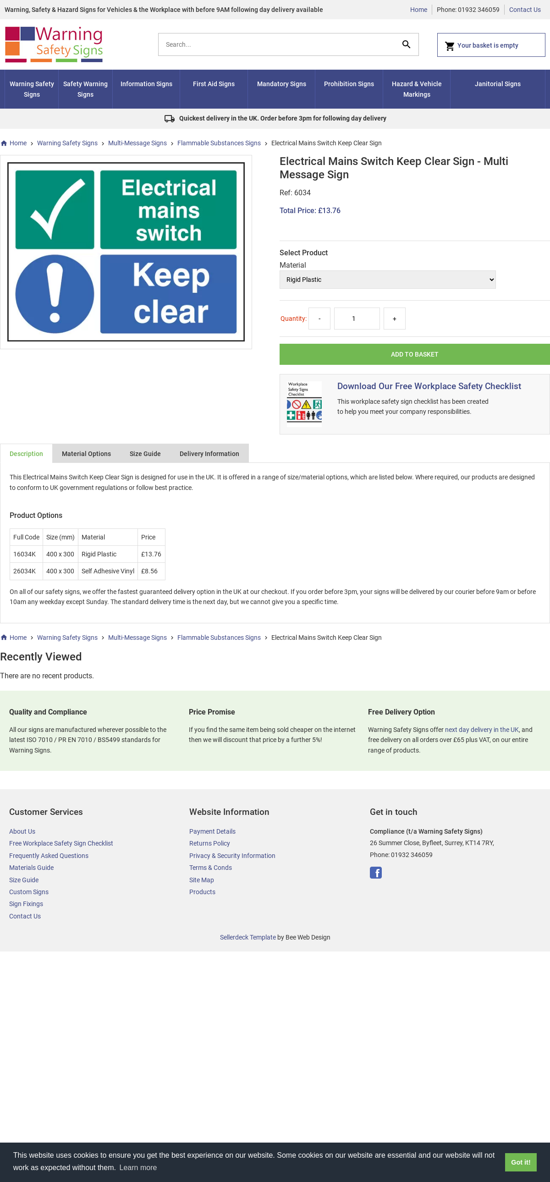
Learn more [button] (138, 1167)
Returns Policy (209, 843)
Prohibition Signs (349, 84)
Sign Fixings (26, 903)
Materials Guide (31, 867)
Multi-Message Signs (137, 143)
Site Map (201, 880)
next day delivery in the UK (482, 729)
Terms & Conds (210, 867)
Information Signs (146, 84)
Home (418, 9)
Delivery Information (209, 453)
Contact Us (525, 9)
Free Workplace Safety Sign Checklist (61, 843)
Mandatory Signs (281, 84)
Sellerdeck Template (248, 937)
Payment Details (212, 831)
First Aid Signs (214, 84)
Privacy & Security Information (232, 855)
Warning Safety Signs (32, 89)
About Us (22, 831)
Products (202, 892)
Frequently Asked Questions (48, 855)
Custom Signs (29, 892)
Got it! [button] (520, 1162)
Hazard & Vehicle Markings (417, 89)
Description (26, 453)
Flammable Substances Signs (219, 143)
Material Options (86, 453)
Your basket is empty (481, 46)
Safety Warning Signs (85, 89)
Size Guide (145, 453)
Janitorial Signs (498, 84)
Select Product (304, 252)
